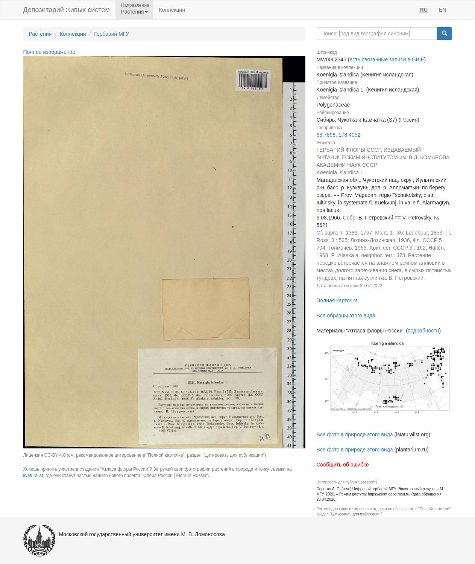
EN (442, 10)
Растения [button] (134, 12)
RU (424, 10)
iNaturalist (33, 475)
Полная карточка (337, 300)
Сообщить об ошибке (343, 465)
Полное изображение (49, 52)
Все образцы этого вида (346, 315)
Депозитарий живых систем (66, 10)
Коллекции (172, 10)
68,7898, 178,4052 (339, 135)
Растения (40, 34)
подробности (423, 331)
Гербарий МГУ (111, 34)
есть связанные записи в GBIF (386, 59)
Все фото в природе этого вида (355, 434)
